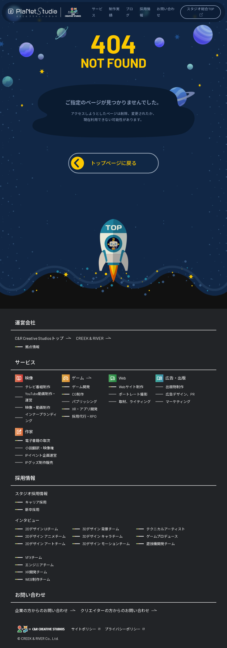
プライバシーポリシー (122, 629)
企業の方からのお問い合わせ (45, 610)
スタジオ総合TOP (200, 11)
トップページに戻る (103, 163)
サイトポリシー (83, 629)
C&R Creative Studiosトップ (43, 338)
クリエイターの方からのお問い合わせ (118, 610)
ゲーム (81, 377)
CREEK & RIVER (93, 338)
